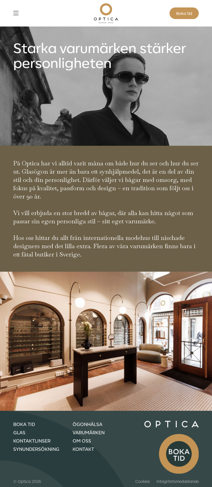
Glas (19, 432)
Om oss (82, 441)
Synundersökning (36, 449)
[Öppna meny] (16, 13)
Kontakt (83, 449)
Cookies (142, 481)
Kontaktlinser (32, 441)
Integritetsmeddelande (178, 481)
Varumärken (89, 432)
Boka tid (184, 13)
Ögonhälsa (87, 424)
